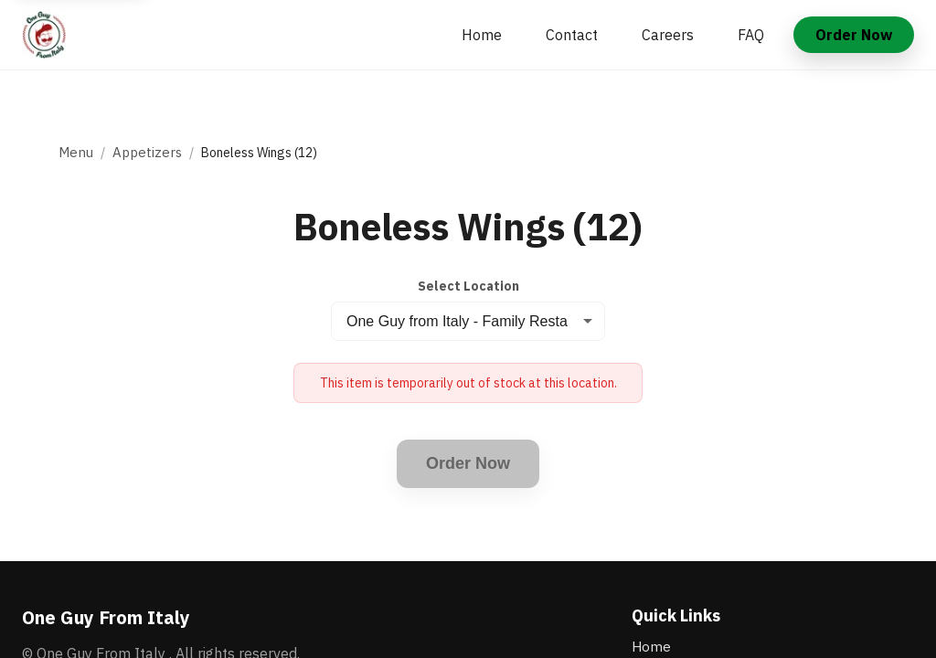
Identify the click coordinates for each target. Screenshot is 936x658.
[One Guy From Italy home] (44, 34)
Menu (75, 152)
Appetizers (147, 152)
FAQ (751, 35)
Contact (572, 35)
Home (482, 35)
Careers (668, 35)
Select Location (468, 286)
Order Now (853, 35)
